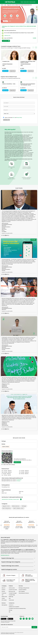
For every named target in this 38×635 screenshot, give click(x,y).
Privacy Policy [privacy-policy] (12, 633)
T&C (14, 117)
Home (22, 2)
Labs (5, 4)
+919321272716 (7, 35)
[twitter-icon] (24, 619)
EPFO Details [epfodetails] (4, 600)
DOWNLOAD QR (17, 462)
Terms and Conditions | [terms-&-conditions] (5, 633)
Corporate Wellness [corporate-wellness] (22, 589)
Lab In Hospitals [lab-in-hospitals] (22, 591)
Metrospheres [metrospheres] (4, 605)
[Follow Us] (21, 619)
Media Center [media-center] (4, 596)
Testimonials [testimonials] (11, 600)
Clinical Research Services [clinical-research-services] (24, 593)
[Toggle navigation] (1, 2)
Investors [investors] (3, 589)
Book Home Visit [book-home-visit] (12, 591)
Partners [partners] (3, 591)
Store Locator (32, 2)
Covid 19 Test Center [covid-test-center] (13, 589)
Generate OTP (6, 119)
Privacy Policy (19, 117)
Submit (34, 627)
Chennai (18, 480)
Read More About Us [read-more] (5, 555)
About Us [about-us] (3, 587)
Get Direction (6, 40)
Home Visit (26, 2)
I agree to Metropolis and (13, 117)
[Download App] (3, 619)
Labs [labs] (10, 598)
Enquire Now (12, 70)
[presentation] (33, 47)
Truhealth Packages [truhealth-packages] (13, 593)
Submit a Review (5, 446)
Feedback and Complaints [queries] (14, 606)
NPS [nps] (9, 611)
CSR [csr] (2, 594)
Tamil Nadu (19, 479)
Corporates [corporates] (4, 593)
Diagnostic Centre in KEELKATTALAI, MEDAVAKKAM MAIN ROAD (19, 4)
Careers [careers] (3, 598)
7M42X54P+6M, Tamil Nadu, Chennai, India (12, 499)
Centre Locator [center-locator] (12, 587)
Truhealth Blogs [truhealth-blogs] (12, 594)
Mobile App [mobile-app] (11, 596)
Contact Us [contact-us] (11, 605)
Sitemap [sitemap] (10, 610)
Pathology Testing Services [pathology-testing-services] (24, 587)
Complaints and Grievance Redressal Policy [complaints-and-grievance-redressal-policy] (17, 608)
